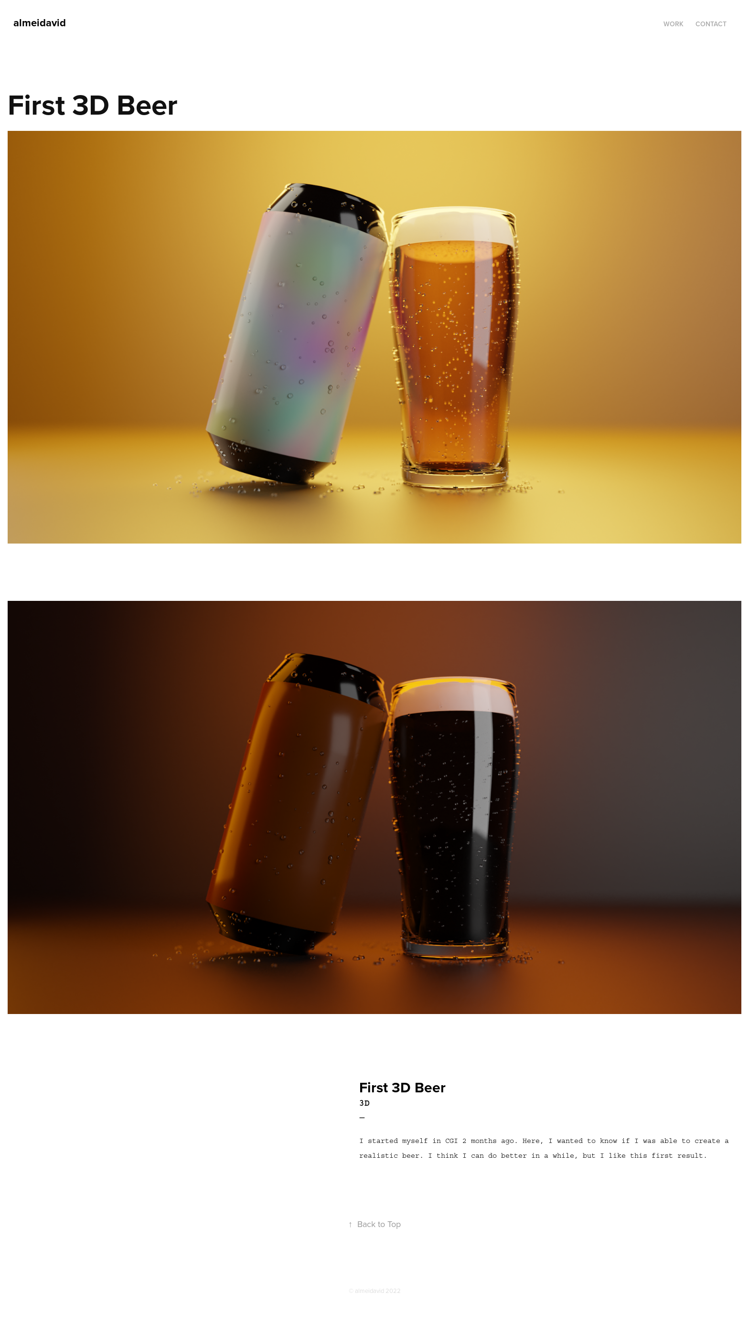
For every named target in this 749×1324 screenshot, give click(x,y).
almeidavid (39, 22)
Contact (711, 24)
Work (673, 24)
